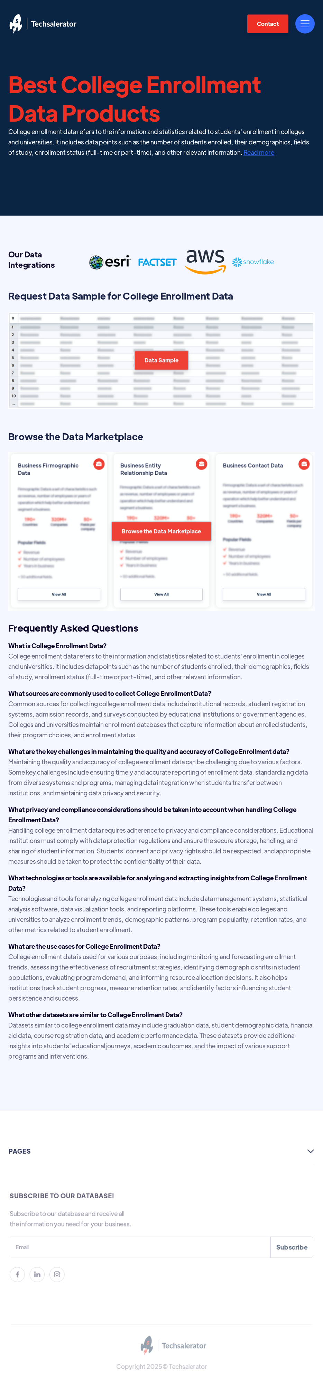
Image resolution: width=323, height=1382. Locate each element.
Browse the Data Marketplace (161, 549)
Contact (268, 23)
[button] (305, 24)
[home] (42, 23)
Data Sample (162, 378)
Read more (258, 152)
